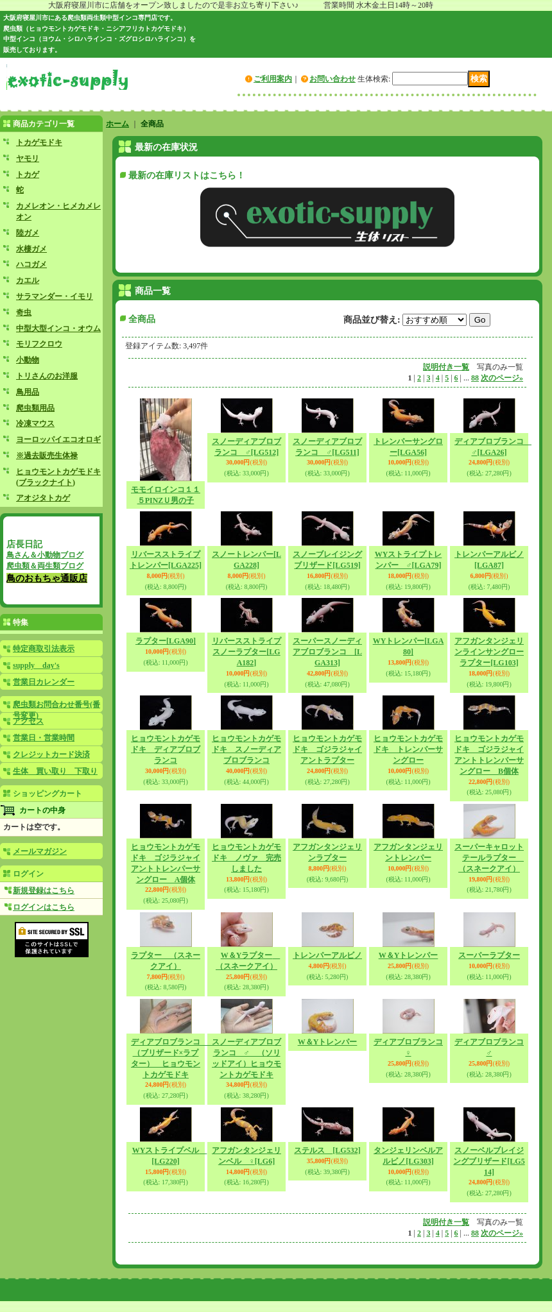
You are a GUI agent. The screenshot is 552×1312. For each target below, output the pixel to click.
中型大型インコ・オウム (58, 328)
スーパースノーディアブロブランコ (327, 651)
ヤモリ (27, 158)
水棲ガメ (31, 248)
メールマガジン (40, 851)
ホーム (117, 123)
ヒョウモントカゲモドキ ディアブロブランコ (165, 749)
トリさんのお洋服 (47, 375)
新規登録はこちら (43, 890)
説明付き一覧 (446, 366)
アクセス (28, 721)
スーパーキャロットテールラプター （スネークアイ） (489, 857)
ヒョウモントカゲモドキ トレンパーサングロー (408, 749)
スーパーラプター (489, 955)
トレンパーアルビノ (327, 955)
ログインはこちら (43, 907)
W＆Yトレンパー (408, 955)
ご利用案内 (273, 78)
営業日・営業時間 (43, 737)
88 (475, 377)
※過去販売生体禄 (47, 455)
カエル (27, 280)
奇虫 (23, 312)
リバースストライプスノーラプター (246, 651)
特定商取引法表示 (43, 648)
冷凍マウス (35, 423)
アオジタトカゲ (43, 497)
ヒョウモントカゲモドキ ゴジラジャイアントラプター (327, 749)
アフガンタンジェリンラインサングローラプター (489, 651)
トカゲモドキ (39, 142)
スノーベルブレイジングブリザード (488, 1161)
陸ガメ (27, 232)
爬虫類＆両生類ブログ (44, 565)
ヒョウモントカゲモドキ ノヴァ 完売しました (246, 857)
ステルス (327, 1150)
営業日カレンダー (43, 681)
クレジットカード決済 (51, 754)
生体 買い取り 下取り (55, 771)
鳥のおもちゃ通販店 (46, 578)
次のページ (502, 377)
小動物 (27, 359)
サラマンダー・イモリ (54, 296)
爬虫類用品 (35, 408)
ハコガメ (31, 264)
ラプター (165, 640)
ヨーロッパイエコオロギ (58, 439)
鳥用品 (27, 392)
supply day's (36, 665)
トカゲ (27, 174)
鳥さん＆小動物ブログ (44, 554)
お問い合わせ (332, 78)
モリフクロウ (39, 343)
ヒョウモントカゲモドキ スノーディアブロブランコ (246, 749)
